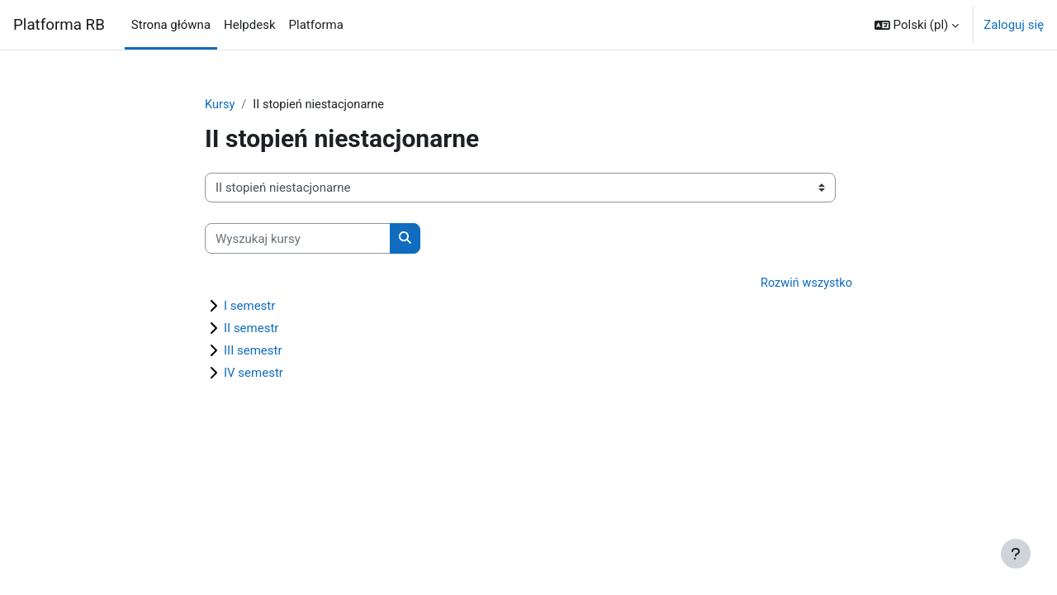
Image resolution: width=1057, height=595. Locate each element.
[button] (916, 25)
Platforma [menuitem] (316, 24)
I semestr (249, 306)
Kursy (220, 105)
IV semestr (253, 373)
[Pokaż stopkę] (1016, 554)
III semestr (253, 351)
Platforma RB (59, 25)
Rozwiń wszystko (805, 284)
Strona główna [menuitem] (171, 24)
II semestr (251, 328)
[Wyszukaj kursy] (298, 239)
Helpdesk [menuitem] (249, 24)
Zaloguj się (1014, 24)
